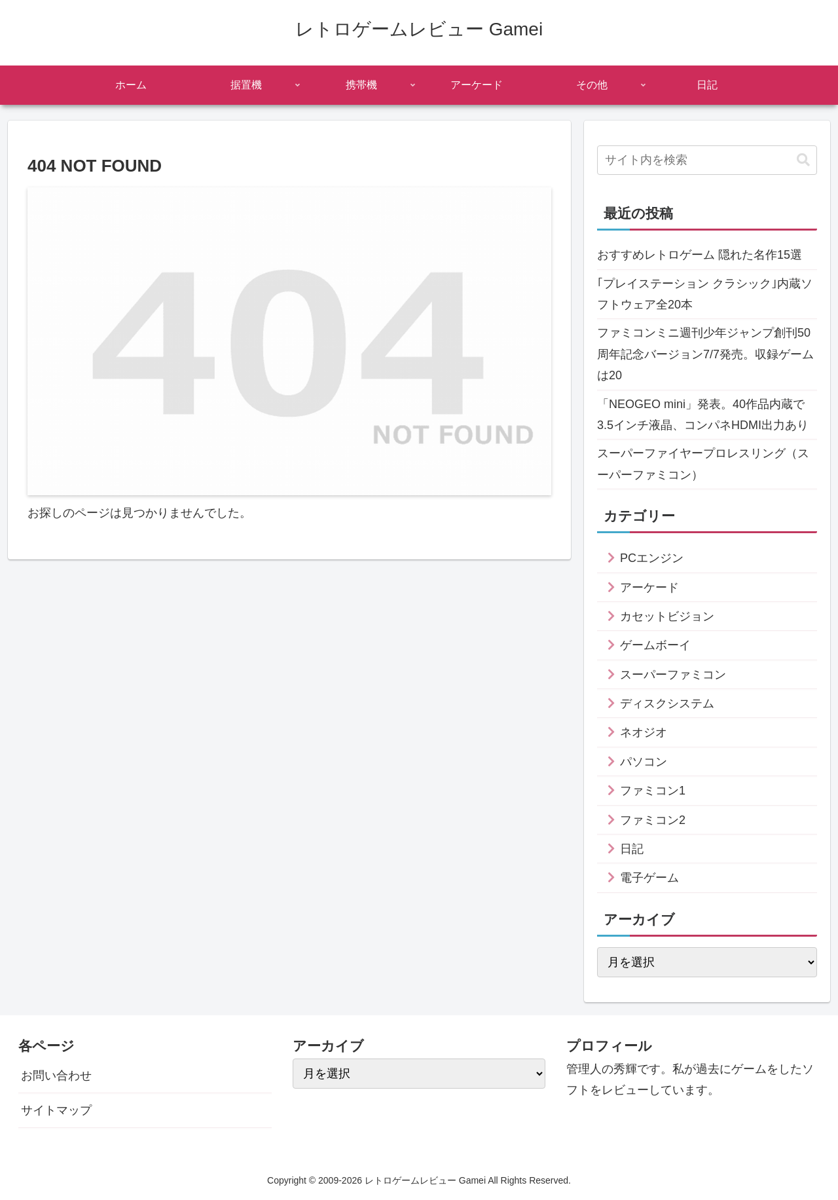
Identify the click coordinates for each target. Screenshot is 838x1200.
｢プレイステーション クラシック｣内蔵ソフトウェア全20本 (704, 294)
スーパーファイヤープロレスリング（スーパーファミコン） (703, 464)
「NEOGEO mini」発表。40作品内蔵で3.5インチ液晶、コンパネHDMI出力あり (703, 415)
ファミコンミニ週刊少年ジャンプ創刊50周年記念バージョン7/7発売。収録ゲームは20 (705, 354)
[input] (707, 160)
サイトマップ (56, 1110)
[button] (803, 160)
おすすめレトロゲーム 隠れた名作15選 (699, 254)
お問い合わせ (56, 1075)
